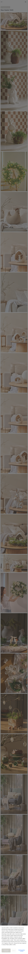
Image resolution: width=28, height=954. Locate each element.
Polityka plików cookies (21, 950)
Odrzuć (13, 950)
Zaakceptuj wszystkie (6, 950)
